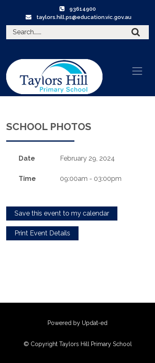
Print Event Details (42, 233)
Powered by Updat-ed (77, 323)
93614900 (82, 9)
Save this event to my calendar (61, 213)
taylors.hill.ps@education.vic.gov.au (83, 17)
